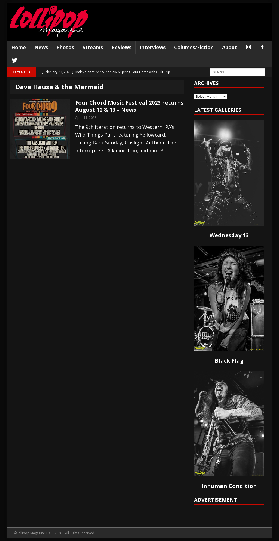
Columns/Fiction (194, 47)
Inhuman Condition (229, 486)
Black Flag (229, 360)
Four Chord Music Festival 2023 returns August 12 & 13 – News (129, 106)
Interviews (153, 47)
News (41, 47)
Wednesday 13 (229, 235)
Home (18, 47)
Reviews (121, 47)
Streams (93, 47)
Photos (65, 47)
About (229, 47)
